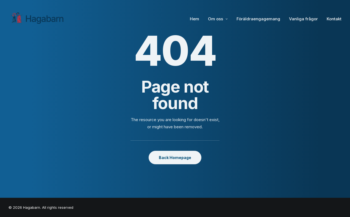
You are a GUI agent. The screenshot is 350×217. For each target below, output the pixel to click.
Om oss (218, 18)
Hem (194, 18)
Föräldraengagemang (258, 18)
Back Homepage (175, 157)
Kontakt (334, 18)
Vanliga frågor (303, 18)
